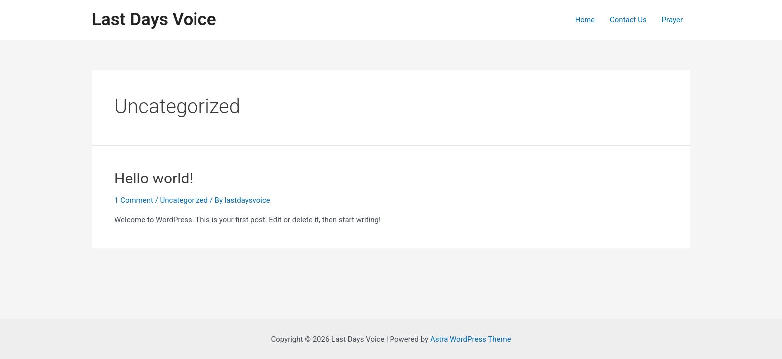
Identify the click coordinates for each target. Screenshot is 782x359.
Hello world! (153, 178)
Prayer (672, 19)
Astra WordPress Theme (470, 339)
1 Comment (133, 200)
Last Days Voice (154, 19)
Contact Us (628, 19)
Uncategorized (184, 200)
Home (585, 19)
